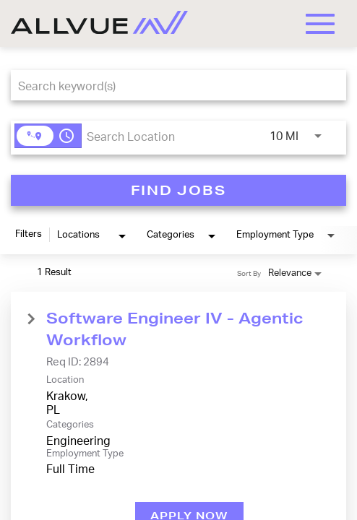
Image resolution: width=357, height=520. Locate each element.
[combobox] (171, 85)
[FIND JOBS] (178, 190)
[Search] (178, 190)
